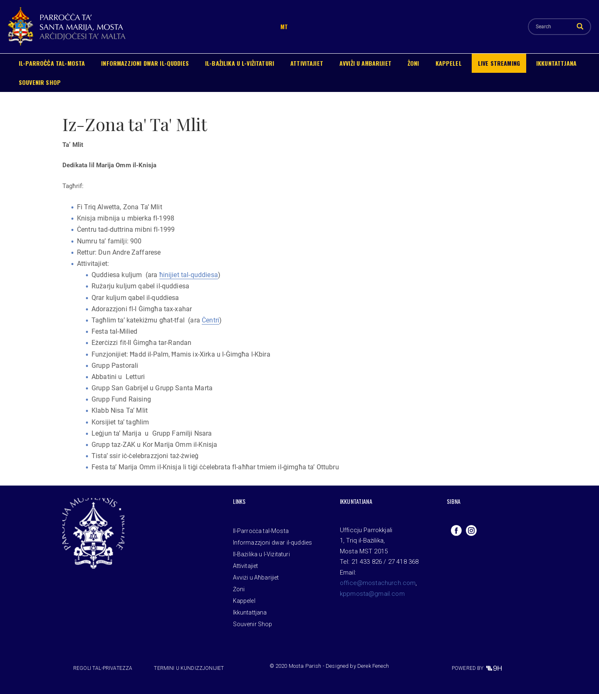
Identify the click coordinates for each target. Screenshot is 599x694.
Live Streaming (499, 63)
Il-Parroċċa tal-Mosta (52, 63)
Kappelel (449, 63)
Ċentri (210, 320)
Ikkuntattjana (556, 63)
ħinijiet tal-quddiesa (188, 275)
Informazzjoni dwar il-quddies (145, 63)
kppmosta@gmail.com (372, 593)
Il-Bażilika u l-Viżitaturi (239, 63)
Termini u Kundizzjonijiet (189, 668)
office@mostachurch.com (378, 583)
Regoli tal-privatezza (102, 668)
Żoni (413, 63)
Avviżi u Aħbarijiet (365, 63)
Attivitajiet (306, 63)
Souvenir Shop (40, 82)
